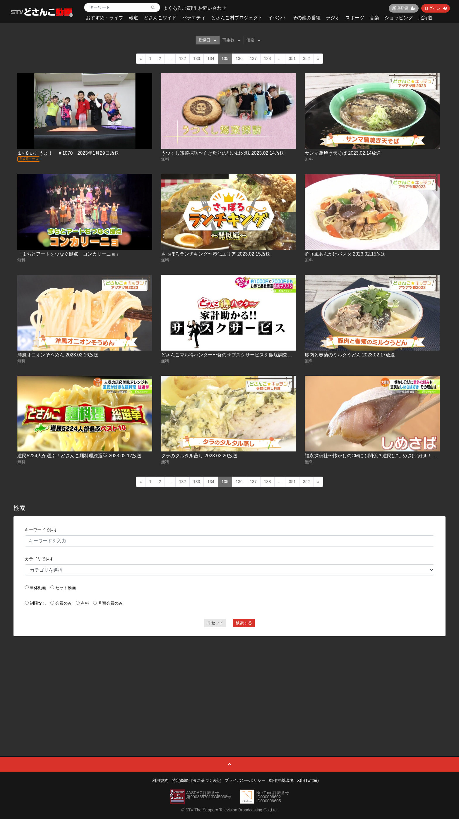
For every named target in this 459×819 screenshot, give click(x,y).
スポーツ (354, 17)
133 (196, 58)
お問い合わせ (212, 8)
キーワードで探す (41, 529)
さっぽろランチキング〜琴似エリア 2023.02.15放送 (215, 253)
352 (306, 58)
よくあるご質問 (179, 8)
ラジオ (333, 17)
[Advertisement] (229, 683)
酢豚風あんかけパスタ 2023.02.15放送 (345, 253)
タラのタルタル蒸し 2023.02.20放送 (199, 455)
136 (239, 58)
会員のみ (63, 603)
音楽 (374, 17)
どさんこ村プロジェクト (237, 17)
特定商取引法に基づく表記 (196, 780)
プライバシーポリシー (245, 780)
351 (292, 58)
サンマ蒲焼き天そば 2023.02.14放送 (343, 153)
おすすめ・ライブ (104, 17)
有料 (85, 603)
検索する (244, 622)
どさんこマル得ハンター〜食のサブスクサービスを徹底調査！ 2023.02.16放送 (243, 354)
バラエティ (193, 17)
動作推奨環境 (281, 780)
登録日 (207, 40)
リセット (215, 622)
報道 (133, 17)
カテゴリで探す (39, 558)
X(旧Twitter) (308, 780)
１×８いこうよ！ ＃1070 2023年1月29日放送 (68, 153)
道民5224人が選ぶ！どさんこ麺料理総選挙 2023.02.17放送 (79, 455)
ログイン (435, 8)
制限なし (38, 603)
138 (267, 58)
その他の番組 (306, 17)
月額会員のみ (110, 603)
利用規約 (160, 780)
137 (253, 58)
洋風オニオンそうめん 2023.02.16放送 (57, 354)
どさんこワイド (160, 17)
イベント (277, 17)
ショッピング (399, 17)
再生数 (231, 40)
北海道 (425, 17)
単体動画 (38, 587)
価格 (253, 40)
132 (182, 58)
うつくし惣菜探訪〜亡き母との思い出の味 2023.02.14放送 (222, 153)
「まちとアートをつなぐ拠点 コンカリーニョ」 (68, 253)
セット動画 (65, 587)
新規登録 (403, 8)
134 (210, 58)
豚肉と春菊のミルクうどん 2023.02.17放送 (350, 354)
